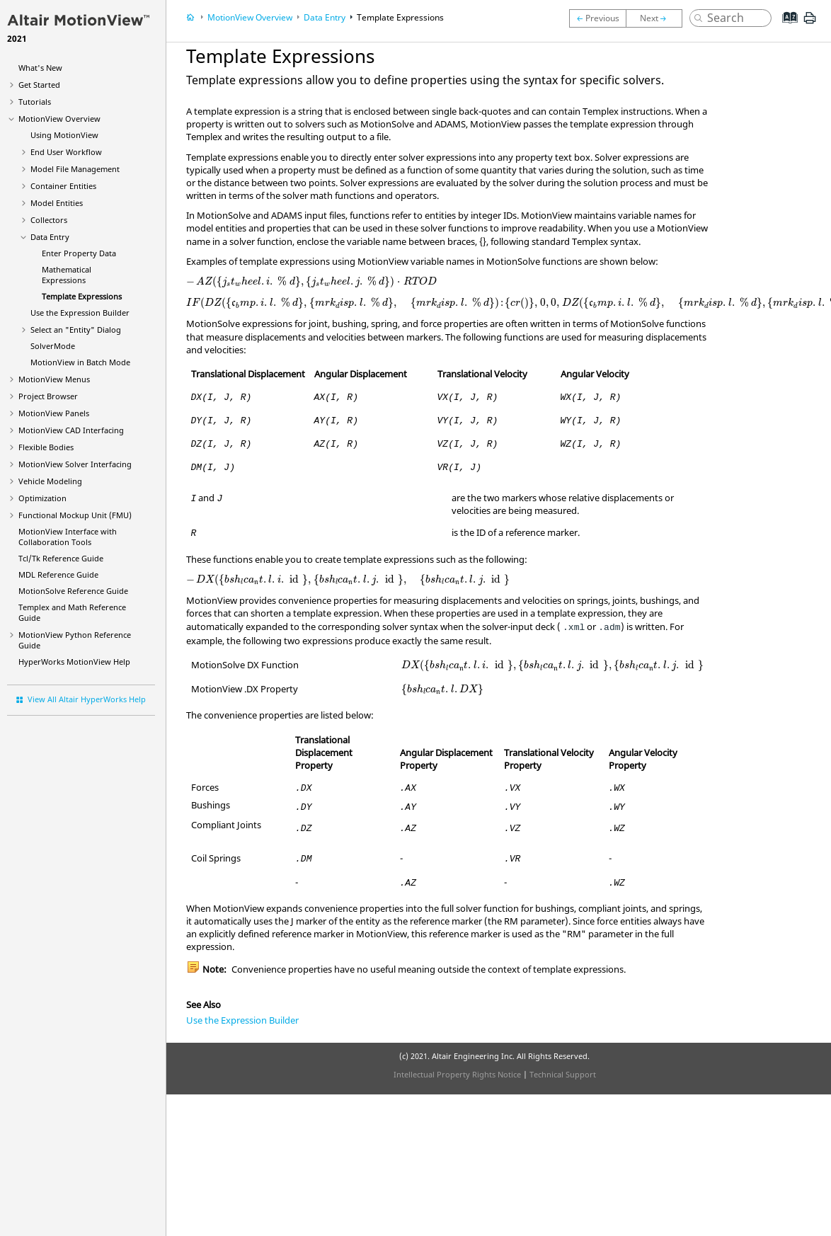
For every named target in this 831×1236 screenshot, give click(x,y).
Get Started (39, 84)
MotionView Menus (54, 379)
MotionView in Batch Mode (80, 362)
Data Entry (49, 236)
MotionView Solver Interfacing (75, 464)
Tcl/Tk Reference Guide (60, 558)
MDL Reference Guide (58, 574)
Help (74, 661)
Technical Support (562, 1074)
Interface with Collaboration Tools (67, 536)
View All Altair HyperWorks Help (87, 699)
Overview (59, 118)
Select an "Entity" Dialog (75, 329)
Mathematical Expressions (66, 274)
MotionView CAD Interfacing (71, 430)
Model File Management (75, 169)
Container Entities (63, 186)
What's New (40, 67)
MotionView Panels (53, 413)
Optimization (42, 498)
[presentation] (311, 281)
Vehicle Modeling (50, 481)
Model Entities (56, 203)
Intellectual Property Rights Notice (457, 1074)
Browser (48, 396)
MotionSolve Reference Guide (73, 590)
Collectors (48, 219)
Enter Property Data (79, 253)
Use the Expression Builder (80, 312)
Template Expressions (82, 296)
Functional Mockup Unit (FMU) (75, 515)
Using (64, 135)
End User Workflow (66, 152)
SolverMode (52, 346)
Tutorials (34, 101)
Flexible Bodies (46, 447)
